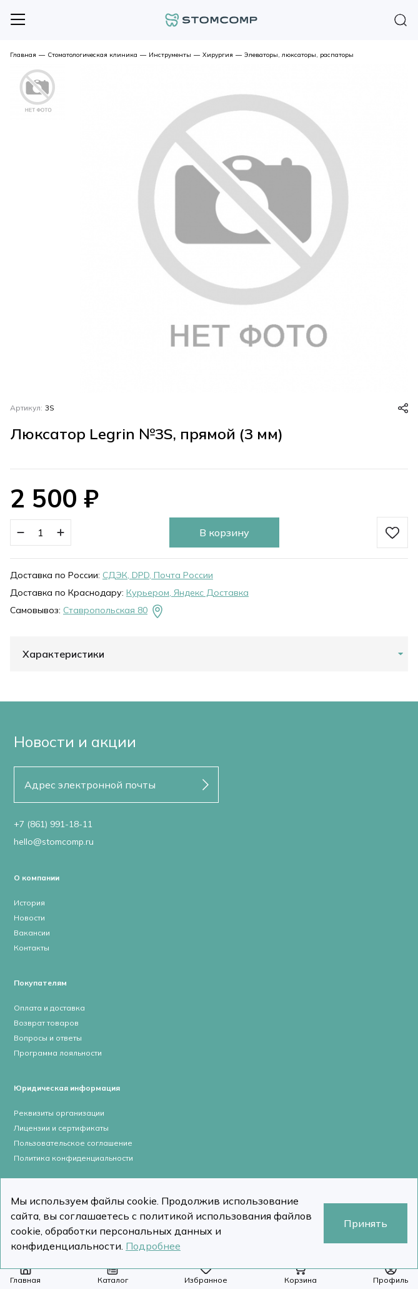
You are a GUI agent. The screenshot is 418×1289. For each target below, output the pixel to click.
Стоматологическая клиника (92, 55)
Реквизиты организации (59, 1113)
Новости (29, 917)
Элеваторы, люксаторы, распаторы (299, 55)
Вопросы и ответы (48, 1037)
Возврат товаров (46, 1022)
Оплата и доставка (49, 1007)
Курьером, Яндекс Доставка (187, 592)
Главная (23, 55)
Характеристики (63, 654)
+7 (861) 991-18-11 (53, 824)
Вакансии (32, 932)
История (29, 902)
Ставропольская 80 (114, 611)
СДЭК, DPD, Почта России (157, 575)
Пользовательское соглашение (73, 1143)
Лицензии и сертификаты (61, 1128)
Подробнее (153, 1246)
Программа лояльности (58, 1052)
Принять (365, 1223)
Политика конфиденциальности (73, 1158)
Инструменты (170, 55)
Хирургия (217, 55)
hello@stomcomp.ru (54, 841)
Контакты (31, 947)
